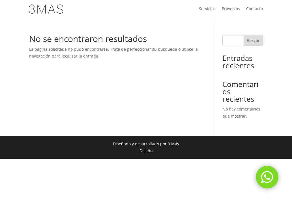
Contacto (254, 9)
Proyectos (231, 9)
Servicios (207, 9)
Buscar (253, 40)
